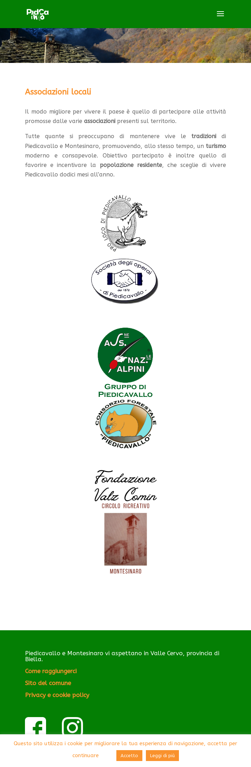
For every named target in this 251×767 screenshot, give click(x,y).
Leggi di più (162, 755)
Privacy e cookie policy (57, 694)
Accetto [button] (129, 755)
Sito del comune (48, 683)
